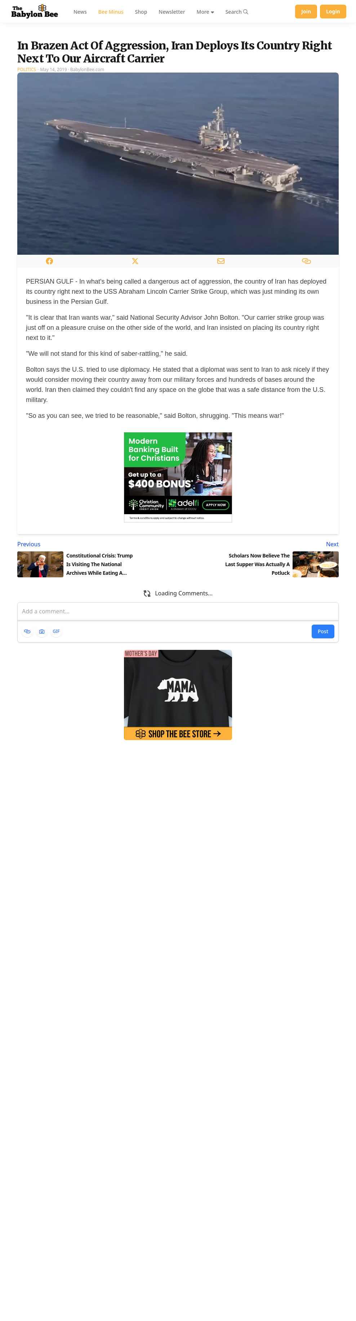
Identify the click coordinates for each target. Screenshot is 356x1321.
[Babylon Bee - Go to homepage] (35, 11)
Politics (26, 152)
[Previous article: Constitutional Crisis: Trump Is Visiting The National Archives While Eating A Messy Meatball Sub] (96, 627)
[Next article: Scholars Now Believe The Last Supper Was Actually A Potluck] (260, 627)
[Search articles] (237, 11)
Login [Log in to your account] (333, 11)
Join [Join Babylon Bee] (306, 11)
